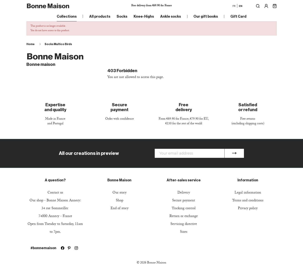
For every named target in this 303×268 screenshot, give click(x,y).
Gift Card (238, 16)
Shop (119, 201)
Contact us (55, 193)
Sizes (183, 232)
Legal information (248, 193)
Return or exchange (183, 216)
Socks (122, 16)
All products (99, 16)
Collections (67, 16)
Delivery (183, 193)
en (240, 5)
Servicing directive (183, 224)
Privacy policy (248, 209)
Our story (119, 193)
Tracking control (184, 209)
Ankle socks (170, 16)
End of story (120, 209)
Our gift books (205, 16)
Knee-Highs (144, 16)
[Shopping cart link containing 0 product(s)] (274, 6)
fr (234, 5)
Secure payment (183, 201)
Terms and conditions (247, 201)
